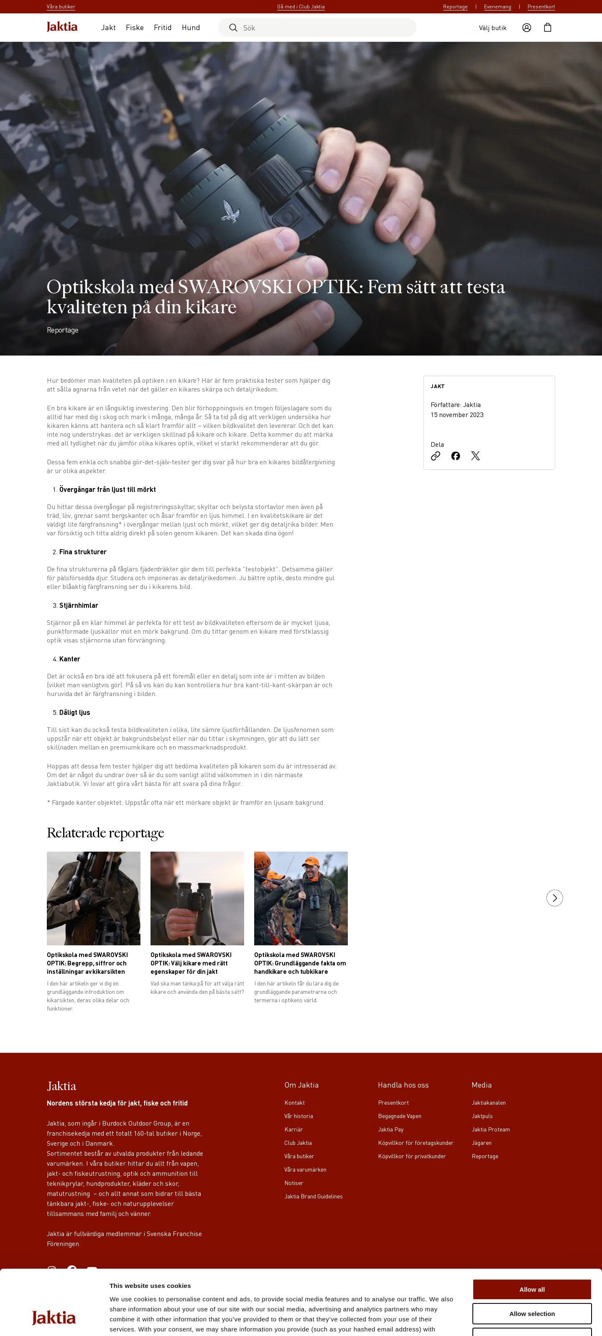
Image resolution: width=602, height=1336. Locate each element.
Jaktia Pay (390, 1129)
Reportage (455, 6)
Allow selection (532, 1258)
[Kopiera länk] (436, 457)
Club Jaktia (298, 1142)
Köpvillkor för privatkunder (412, 1155)
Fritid (163, 27)
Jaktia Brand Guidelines (313, 1196)
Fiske (135, 27)
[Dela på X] (476, 457)
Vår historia (298, 1115)
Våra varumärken (305, 1169)
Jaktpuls (482, 1115)
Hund (191, 27)
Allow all (532, 1233)
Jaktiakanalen (489, 1102)
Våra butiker (299, 1155)
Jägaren (482, 1142)
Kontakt (294, 1102)
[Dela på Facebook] (456, 457)
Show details (438, 1319)
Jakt (108, 27)
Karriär (293, 1129)
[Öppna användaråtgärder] (526, 27)
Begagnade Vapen (399, 1115)
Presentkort (541, 6)
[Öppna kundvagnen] (547, 27)
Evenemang (497, 6)
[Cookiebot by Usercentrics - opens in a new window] (54, 1319)
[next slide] (554, 898)
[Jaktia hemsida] (62, 27)
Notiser (294, 1182)
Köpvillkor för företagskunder (416, 1142)
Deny (532, 1282)
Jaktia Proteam (491, 1129)
